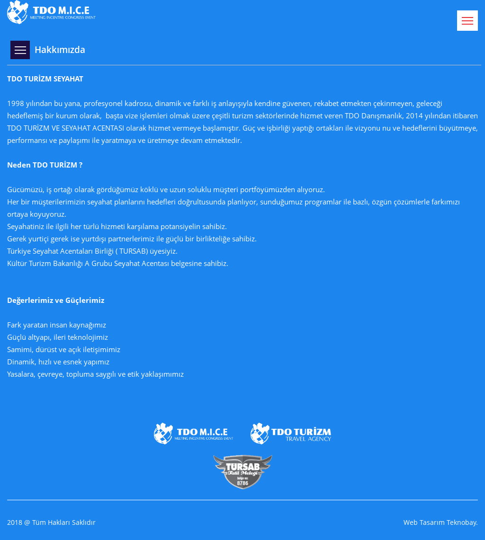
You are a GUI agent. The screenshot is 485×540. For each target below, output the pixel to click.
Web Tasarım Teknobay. (441, 522)
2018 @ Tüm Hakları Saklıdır (51, 522)
